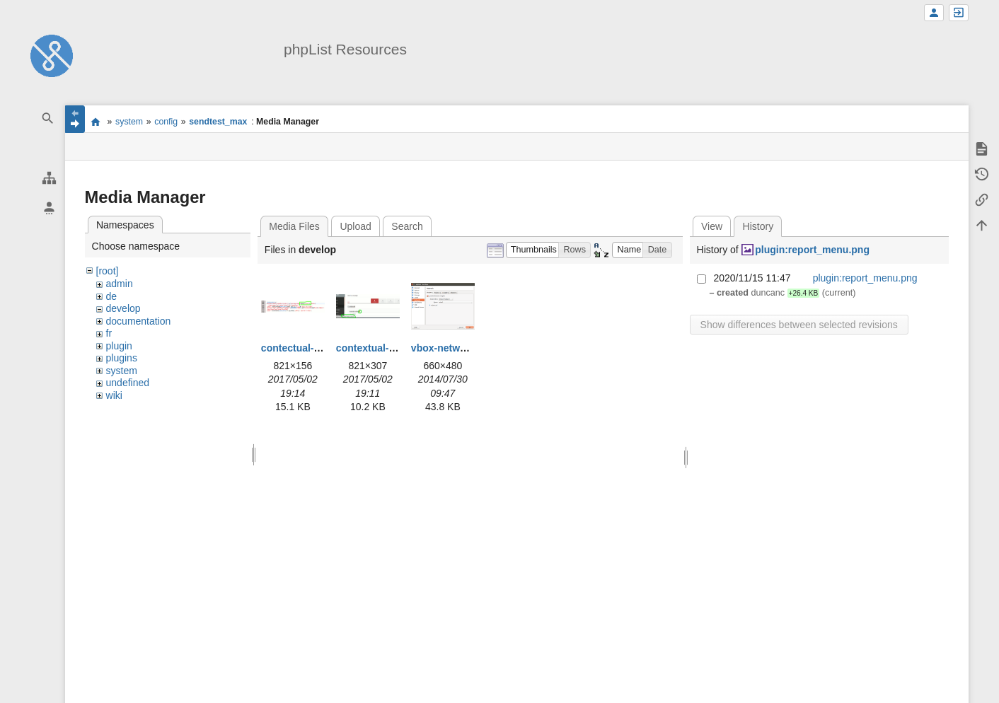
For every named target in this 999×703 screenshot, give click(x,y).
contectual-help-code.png (321, 348)
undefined (128, 382)
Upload (355, 226)
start (96, 121)
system (129, 122)
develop (123, 308)
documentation (138, 321)
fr (109, 333)
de (111, 296)
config (166, 122)
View (711, 226)
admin (119, 283)
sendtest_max (218, 122)
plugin (119, 346)
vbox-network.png (454, 348)
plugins (121, 358)
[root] (107, 271)
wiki (114, 395)
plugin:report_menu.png (812, 249)
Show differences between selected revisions (799, 324)
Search (406, 226)
